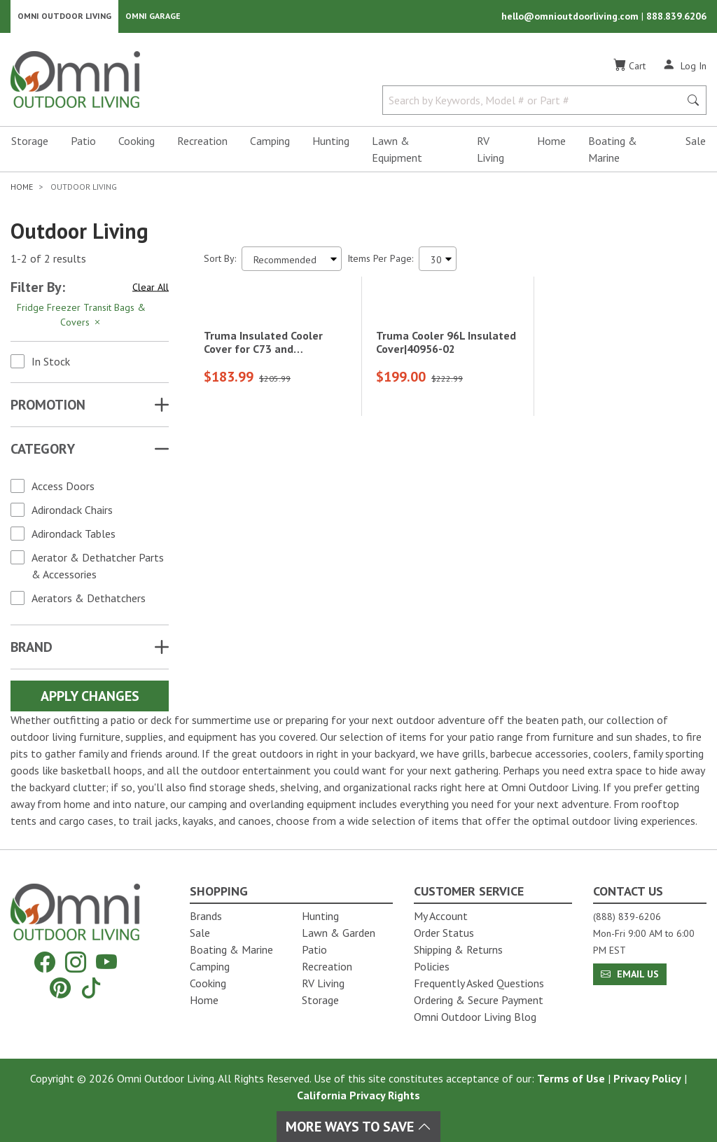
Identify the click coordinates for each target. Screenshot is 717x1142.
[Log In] (684, 69)
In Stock (51, 365)
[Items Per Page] (438, 262)
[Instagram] (75, 962)
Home (551, 144)
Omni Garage (153, 18)
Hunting (330, 144)
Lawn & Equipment (397, 152)
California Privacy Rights (358, 1095)
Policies (432, 966)
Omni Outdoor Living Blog (475, 1017)
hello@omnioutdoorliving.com (571, 18)
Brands (206, 916)
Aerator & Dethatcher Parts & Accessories (98, 569)
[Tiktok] (91, 987)
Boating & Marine (612, 152)
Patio (83, 144)
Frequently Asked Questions (479, 983)
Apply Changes (90, 699)
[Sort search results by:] (292, 262)
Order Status (444, 933)
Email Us (630, 974)
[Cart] (629, 69)
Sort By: (220, 262)
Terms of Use (571, 1078)
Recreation (202, 144)
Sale (695, 144)
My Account (441, 916)
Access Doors (63, 489)
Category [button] (43, 452)
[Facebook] (44, 962)
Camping (270, 144)
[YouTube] (106, 962)
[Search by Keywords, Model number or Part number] (535, 104)
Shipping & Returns (458, 949)
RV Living (490, 152)
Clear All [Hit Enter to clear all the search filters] (150, 290)
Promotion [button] (48, 408)
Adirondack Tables (74, 537)
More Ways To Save (358, 1126)
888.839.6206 (676, 18)
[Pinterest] (60, 987)
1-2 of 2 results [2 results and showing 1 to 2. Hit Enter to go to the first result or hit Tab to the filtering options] (48, 263)
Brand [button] (32, 650)
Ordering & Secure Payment (478, 1000)
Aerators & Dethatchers (89, 601)
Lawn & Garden (338, 933)
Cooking (136, 144)
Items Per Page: (380, 262)
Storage (29, 144)
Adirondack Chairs (72, 513)
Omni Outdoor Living (64, 18)
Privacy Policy (647, 1078)
